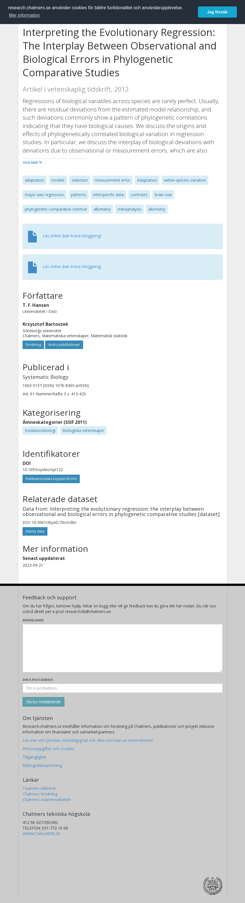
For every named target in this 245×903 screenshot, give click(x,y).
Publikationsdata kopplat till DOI (51, 478)
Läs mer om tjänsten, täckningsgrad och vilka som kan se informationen (88, 740)
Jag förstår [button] (217, 12)
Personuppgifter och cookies (48, 748)
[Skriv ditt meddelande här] (123, 648)
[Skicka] (43, 702)
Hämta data (35, 531)
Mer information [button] (24, 15)
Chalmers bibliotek (39, 788)
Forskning (33, 344)
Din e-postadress (38, 680)
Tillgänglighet (34, 757)
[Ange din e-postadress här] (123, 688)
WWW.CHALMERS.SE (41, 833)
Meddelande (33, 620)
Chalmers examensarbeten (47, 799)
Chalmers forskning (40, 794)
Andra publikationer (64, 344)
